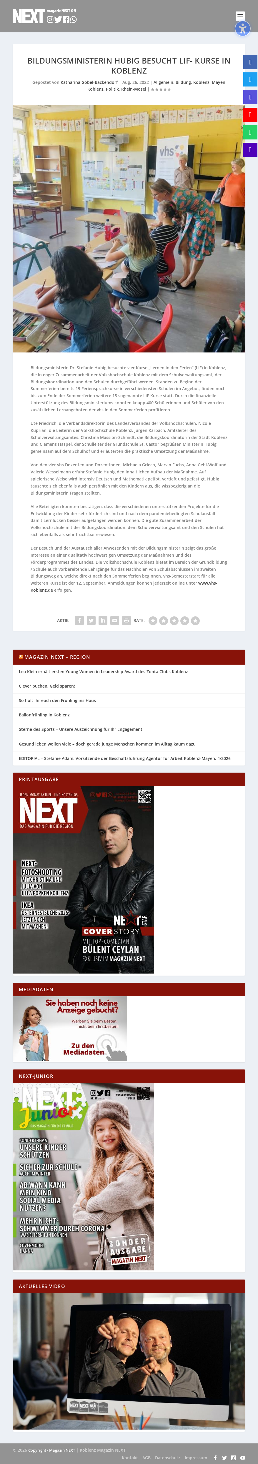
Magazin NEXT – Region (57, 657)
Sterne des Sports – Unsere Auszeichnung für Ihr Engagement (80, 729)
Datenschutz (167, 1457)
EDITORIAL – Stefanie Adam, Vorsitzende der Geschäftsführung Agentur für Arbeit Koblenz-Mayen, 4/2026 (125, 758)
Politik (112, 89)
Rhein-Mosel (133, 89)
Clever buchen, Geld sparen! (47, 686)
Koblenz (201, 82)
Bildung (183, 82)
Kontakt (130, 1457)
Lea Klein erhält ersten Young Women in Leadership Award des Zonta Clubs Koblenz (103, 671)
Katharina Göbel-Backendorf (89, 82)
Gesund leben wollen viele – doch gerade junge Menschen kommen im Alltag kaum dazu (107, 744)
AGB (146, 1457)
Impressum (196, 1457)
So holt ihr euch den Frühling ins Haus (57, 700)
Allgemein (163, 82)
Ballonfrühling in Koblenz (44, 715)
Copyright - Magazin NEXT (51, 1450)
